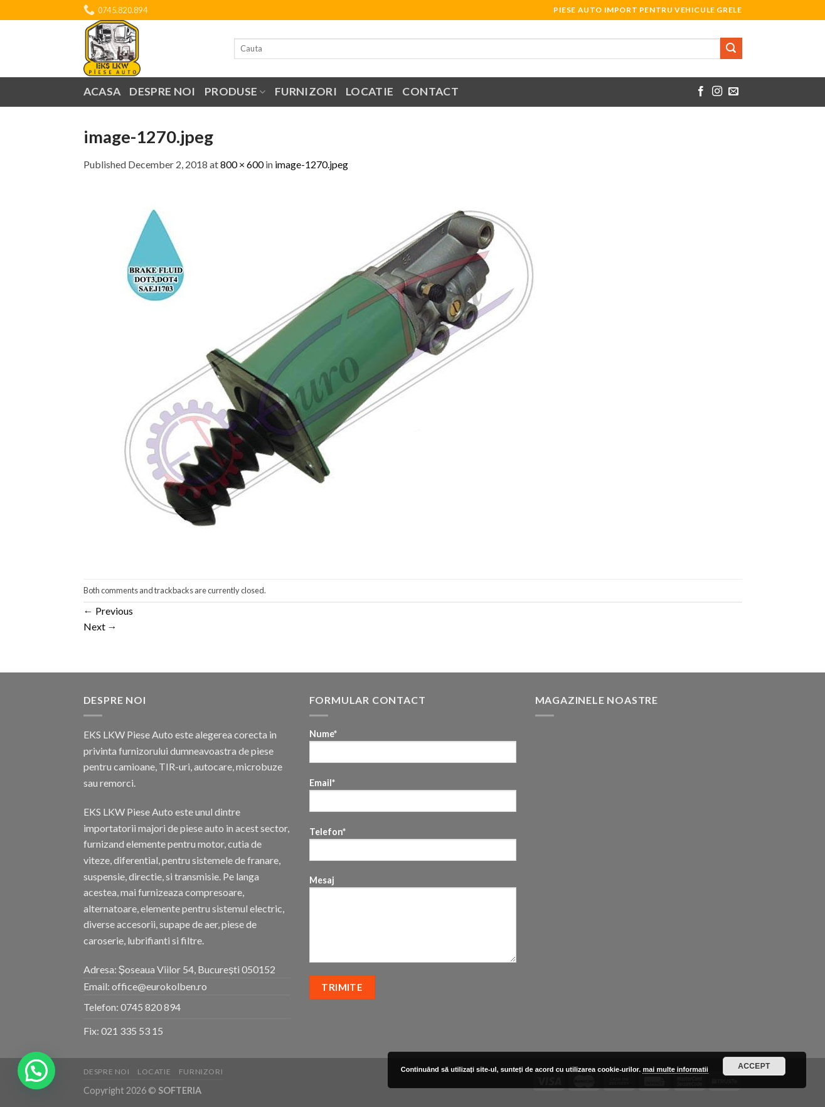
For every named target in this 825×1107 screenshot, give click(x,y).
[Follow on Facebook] (701, 91)
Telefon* (412, 848)
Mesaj (412, 923)
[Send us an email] (733, 91)
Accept (754, 1066)
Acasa (102, 91)
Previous (108, 611)
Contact (430, 91)
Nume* (412, 750)
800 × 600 (241, 164)
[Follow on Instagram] (717, 91)
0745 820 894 (150, 1007)
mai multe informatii (675, 1069)
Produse (235, 91)
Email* (412, 799)
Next (100, 626)
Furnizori (306, 91)
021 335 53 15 (132, 1031)
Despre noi (162, 91)
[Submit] (731, 48)
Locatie (369, 91)
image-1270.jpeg (311, 164)
